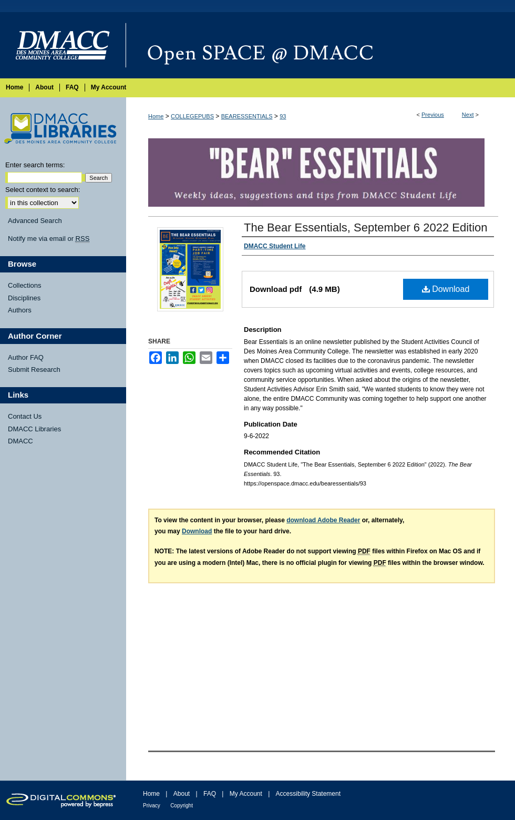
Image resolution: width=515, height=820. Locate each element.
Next (468, 115)
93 (283, 116)
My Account (246, 793)
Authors (20, 310)
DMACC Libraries (34, 429)
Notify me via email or (48, 239)
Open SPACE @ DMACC (320, 45)
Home (155, 116)
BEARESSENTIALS (247, 116)
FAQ (209, 793)
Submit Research (34, 369)
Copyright (181, 805)
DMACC (20, 441)
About (181, 793)
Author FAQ (26, 357)
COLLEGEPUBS (192, 116)
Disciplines (24, 298)
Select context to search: (42, 190)
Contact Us (25, 416)
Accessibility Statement (308, 793)
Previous (432, 115)
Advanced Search (35, 221)
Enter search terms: (35, 165)
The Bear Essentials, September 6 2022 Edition (366, 227)
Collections (25, 285)
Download (446, 289)
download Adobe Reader (323, 520)
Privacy (151, 805)
